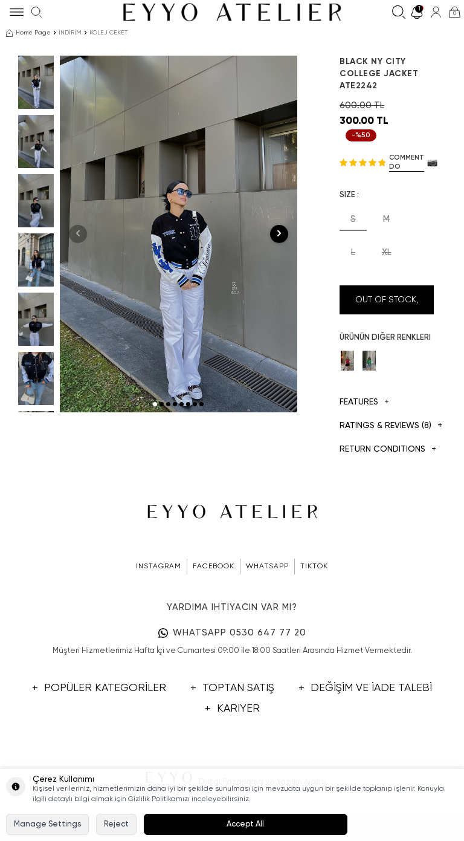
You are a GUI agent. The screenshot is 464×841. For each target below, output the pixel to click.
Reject (116, 824)
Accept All (245, 824)
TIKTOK (314, 566)
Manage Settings (47, 824)
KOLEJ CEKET (108, 33)
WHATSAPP (267, 566)
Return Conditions (387, 449)
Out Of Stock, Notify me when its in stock (386, 305)
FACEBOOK (213, 566)
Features (364, 402)
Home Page (28, 33)
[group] (178, 234)
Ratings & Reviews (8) (387, 426)
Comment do (406, 162)
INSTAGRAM (158, 566)
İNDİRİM (70, 33)
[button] (155, 404)
